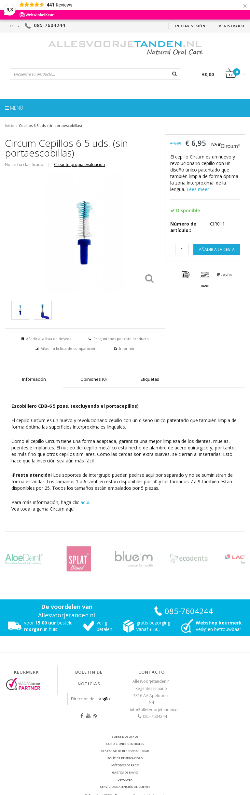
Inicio (9, 125)
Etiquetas (150, 379)
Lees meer (198, 189)
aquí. (85, 502)
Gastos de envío (125, 772)
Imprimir (127, 348)
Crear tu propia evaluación (79, 164)
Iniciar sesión (190, 26)
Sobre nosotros (125, 736)
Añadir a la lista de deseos (48, 338)
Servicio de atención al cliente (125, 787)
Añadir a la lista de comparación (68, 348)
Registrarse (232, 26)
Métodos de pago (125, 765)
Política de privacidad (125, 758)
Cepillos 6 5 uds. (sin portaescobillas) (50, 125)
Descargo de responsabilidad (125, 751)
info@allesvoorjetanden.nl (154, 709)
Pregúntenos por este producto (121, 338)
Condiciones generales (125, 744)
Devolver (125, 779)
